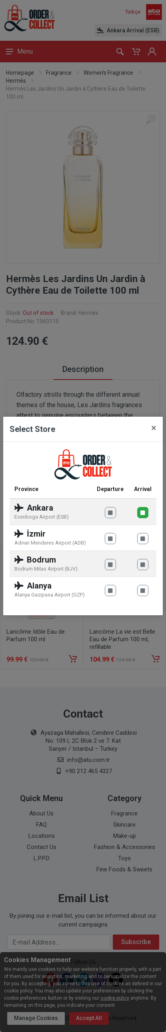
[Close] (154, 428)
